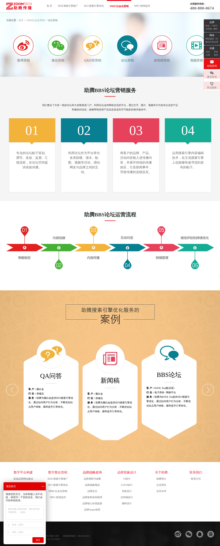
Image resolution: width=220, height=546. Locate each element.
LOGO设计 (127, 485)
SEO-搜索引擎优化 (58, 485)
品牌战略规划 (92, 485)
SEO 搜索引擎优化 (94, 6)
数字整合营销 (57, 472)
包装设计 (127, 491)
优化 (208, 52)
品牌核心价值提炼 (92, 503)
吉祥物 (209, 29)
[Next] (208, 390)
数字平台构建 (23, 472)
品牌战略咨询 (92, 472)
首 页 (49, 6)
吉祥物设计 (127, 497)
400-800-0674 (202, 8)
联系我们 (196, 472)
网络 (211, 35)
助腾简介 (161, 479)
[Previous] (12, 390)
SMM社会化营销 (35, 20)
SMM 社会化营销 (119, 6)
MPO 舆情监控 (142, 6)
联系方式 (196, 479)
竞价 (216, 52)
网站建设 (210, 39)
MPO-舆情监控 (58, 497)
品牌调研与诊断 (92, 479)
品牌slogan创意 (92, 509)
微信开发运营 (212, 42)
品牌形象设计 (126, 472)
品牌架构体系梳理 (92, 497)
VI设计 (127, 479)
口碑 (208, 55)
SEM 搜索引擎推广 (68, 6)
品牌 (211, 22)
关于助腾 (161, 472)
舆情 (216, 55)
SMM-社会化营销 (57, 491)
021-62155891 (54, 539)
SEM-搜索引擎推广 (58, 479)
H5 (216, 39)
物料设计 (127, 503)
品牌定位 (92, 491)
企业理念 (161, 485)
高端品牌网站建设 (23, 479)
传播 (211, 48)
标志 (208, 25)
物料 (215, 29)
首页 (20, 20)
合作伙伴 (161, 491)
